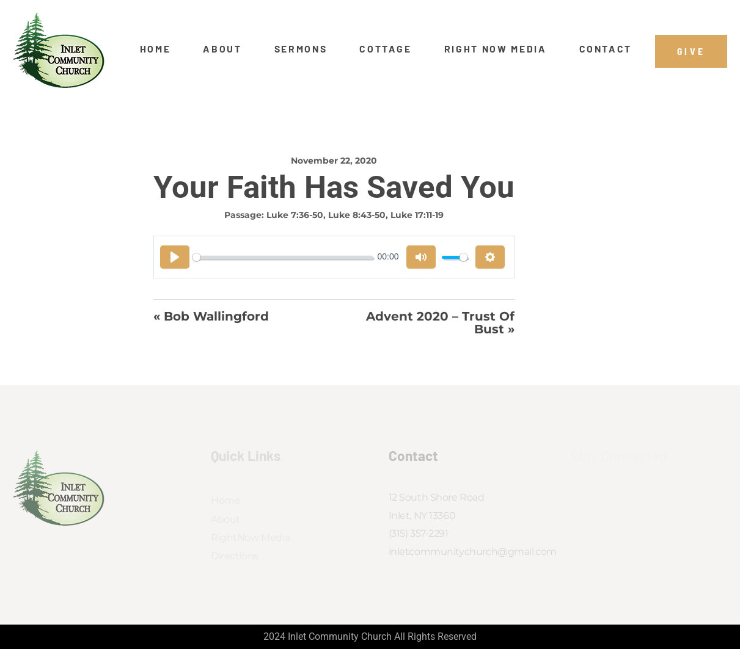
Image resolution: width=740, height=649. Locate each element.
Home (155, 49)
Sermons (301, 49)
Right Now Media (495, 49)
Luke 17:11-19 (417, 214)
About (222, 49)
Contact (605, 49)
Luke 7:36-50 (294, 214)
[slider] (282, 257)
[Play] (174, 257)
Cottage (385, 49)
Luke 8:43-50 (357, 214)
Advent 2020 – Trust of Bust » (440, 322)
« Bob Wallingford (211, 317)
